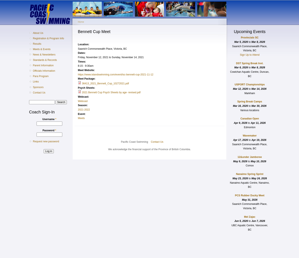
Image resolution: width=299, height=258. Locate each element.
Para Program (41, 76)
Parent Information (43, 65)
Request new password (46, 141)
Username (49, 119)
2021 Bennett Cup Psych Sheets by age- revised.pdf (111, 92)
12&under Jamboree (250, 157)
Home (81, 22)
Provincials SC (250, 37)
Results (37, 43)
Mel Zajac (249, 216)
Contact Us (39, 92)
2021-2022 (84, 109)
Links (36, 81)
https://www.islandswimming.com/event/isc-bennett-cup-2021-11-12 (115, 74)
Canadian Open (249, 118)
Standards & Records (45, 60)
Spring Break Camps (249, 101)
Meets (81, 118)
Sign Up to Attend (250, 54)
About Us (38, 33)
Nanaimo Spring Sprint (249, 174)
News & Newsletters (44, 54)
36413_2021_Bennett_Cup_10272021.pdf (105, 83)
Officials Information (44, 70)
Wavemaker (250, 135)
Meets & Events (41, 49)
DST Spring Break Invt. (249, 63)
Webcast (83, 101)
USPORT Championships (250, 84)
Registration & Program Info (48, 38)
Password (49, 130)
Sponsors (38, 87)
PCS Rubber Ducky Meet (250, 195)
